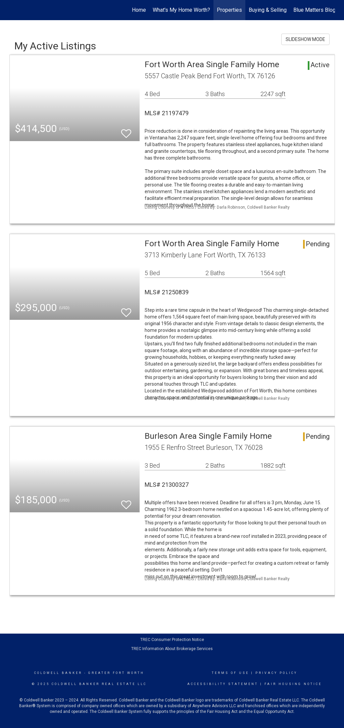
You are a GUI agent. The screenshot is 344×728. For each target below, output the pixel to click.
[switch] (126, 130)
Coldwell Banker (58, 673)
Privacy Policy (276, 673)
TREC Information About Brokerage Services (172, 648)
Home (139, 10)
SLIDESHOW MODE (305, 39)
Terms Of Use (230, 673)
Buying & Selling (268, 10)
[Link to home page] (12, 10)
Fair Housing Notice (293, 684)
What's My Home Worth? (181, 10)
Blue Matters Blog (314, 10)
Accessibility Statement (222, 684)
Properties (229, 10)
